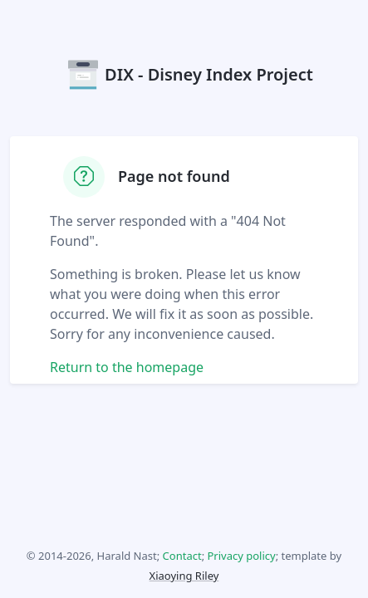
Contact (182, 555)
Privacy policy (242, 555)
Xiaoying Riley (184, 575)
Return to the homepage (127, 367)
